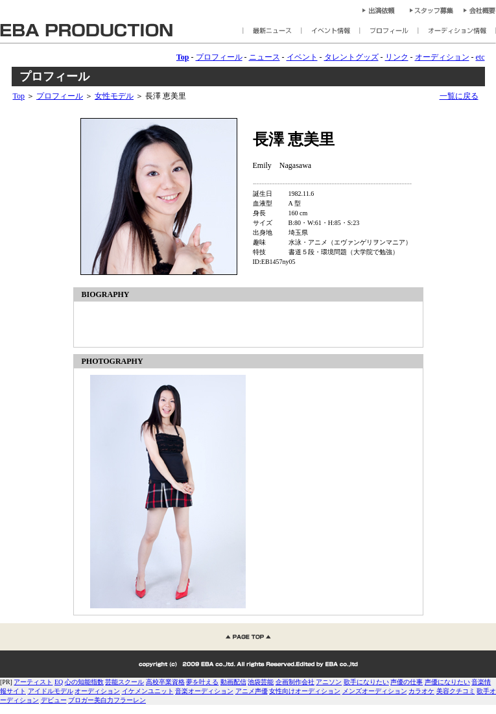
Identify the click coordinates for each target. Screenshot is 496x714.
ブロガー (81, 700)
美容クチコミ (455, 691)
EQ (58, 681)
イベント (302, 57)
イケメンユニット (148, 691)
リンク (396, 57)
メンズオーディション (374, 691)
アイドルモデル (50, 691)
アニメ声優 (251, 691)
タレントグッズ (351, 57)
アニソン (329, 681)
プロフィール (219, 57)
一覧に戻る (459, 96)
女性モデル (114, 96)
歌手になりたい (366, 681)
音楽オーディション (204, 691)
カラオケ (421, 691)
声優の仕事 (406, 681)
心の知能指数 (84, 681)
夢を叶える (202, 681)
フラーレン (129, 700)
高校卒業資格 (165, 681)
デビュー (54, 700)
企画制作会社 (295, 681)
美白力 (103, 700)
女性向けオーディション (304, 691)
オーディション (442, 57)
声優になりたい (447, 681)
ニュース (264, 57)
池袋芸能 (261, 681)
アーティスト (33, 681)
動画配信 (233, 681)
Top (19, 96)
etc (480, 57)
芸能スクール (124, 681)
